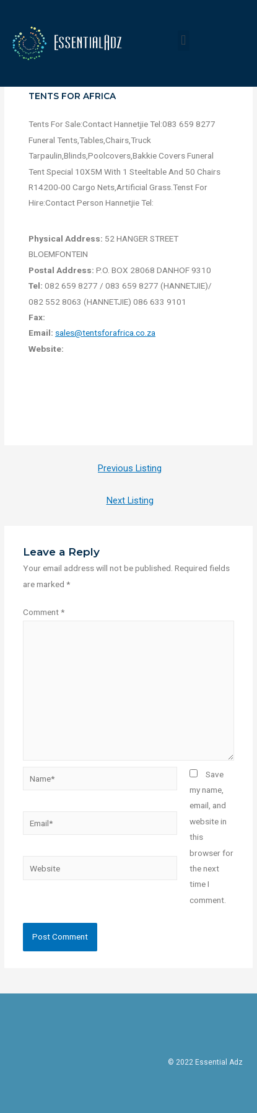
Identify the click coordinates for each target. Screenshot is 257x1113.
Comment (43, 612)
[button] (183, 40)
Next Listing (130, 500)
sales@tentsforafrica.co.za (105, 333)
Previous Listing (130, 468)
